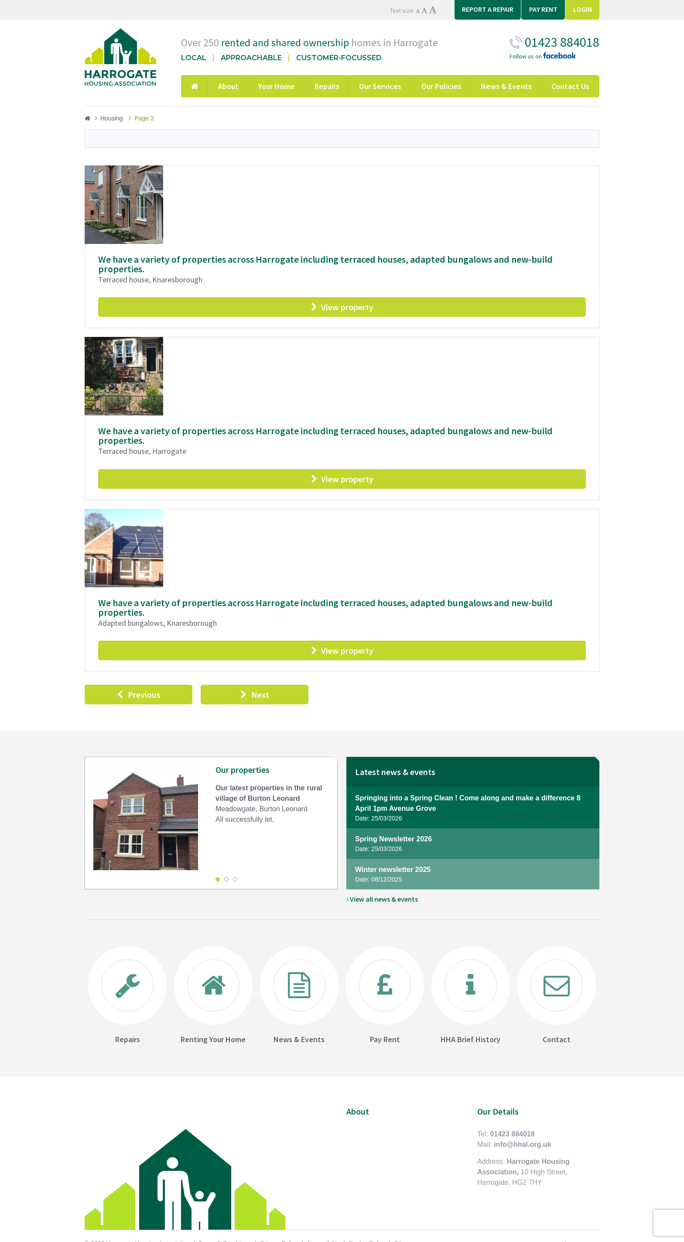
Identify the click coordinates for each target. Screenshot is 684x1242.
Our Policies (441, 86)
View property (342, 308)
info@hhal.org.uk (522, 1148)
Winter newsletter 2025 (473, 878)
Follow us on (543, 56)
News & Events (506, 86)
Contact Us (570, 86)
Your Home (276, 86)
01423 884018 (512, 1137)
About (228, 86)
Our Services (380, 86)
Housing (111, 118)
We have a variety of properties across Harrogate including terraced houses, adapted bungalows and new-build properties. (325, 264)
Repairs (327, 86)
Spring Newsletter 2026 (473, 848)
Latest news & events (395, 775)
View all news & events (382, 902)
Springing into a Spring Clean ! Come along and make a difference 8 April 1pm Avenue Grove (473, 812)
